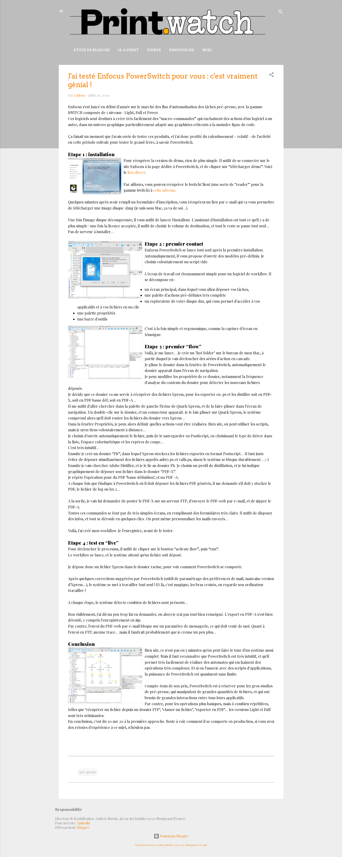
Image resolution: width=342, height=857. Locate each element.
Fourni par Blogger (171, 836)
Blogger (83, 827)
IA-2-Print (128, 50)
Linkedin (84, 823)
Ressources (181, 50)
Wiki (207, 50)
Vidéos (154, 50)
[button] (271, 75)
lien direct (136, 172)
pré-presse (87, 772)
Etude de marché (92, 50)
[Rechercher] (280, 13)
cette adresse (164, 190)
